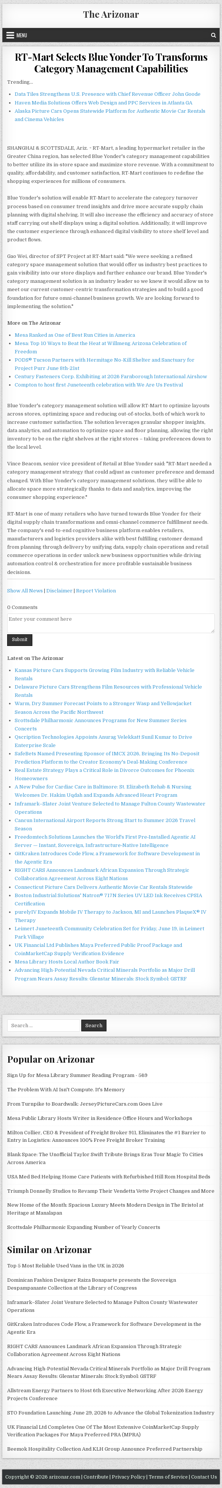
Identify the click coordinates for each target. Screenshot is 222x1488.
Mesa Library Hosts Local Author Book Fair (67, 962)
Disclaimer (59, 591)
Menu (22, 35)
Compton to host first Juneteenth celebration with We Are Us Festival (99, 385)
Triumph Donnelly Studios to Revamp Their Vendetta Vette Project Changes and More (110, 1191)
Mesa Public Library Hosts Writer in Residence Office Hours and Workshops (99, 1118)
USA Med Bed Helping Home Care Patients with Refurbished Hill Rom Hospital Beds (108, 1177)
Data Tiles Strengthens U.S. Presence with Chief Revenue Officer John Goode (108, 94)
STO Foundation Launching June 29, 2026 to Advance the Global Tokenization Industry (110, 1413)
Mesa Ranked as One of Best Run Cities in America (75, 335)
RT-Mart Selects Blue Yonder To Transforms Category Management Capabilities (111, 62)
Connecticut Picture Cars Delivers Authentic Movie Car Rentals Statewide (104, 887)
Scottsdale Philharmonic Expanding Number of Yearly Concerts (83, 1227)
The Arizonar (111, 14)
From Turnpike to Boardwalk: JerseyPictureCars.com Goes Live (85, 1104)
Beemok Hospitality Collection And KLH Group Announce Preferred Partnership (104, 1449)
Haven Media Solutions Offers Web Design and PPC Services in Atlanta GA (103, 103)
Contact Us (204, 1477)
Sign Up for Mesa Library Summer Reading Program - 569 (77, 1075)
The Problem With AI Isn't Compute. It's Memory (66, 1089)
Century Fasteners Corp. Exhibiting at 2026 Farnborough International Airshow (111, 376)
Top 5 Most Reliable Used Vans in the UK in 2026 (65, 1266)
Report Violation (96, 591)
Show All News (25, 591)
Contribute (96, 1477)
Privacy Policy (128, 1477)
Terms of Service (168, 1477)
